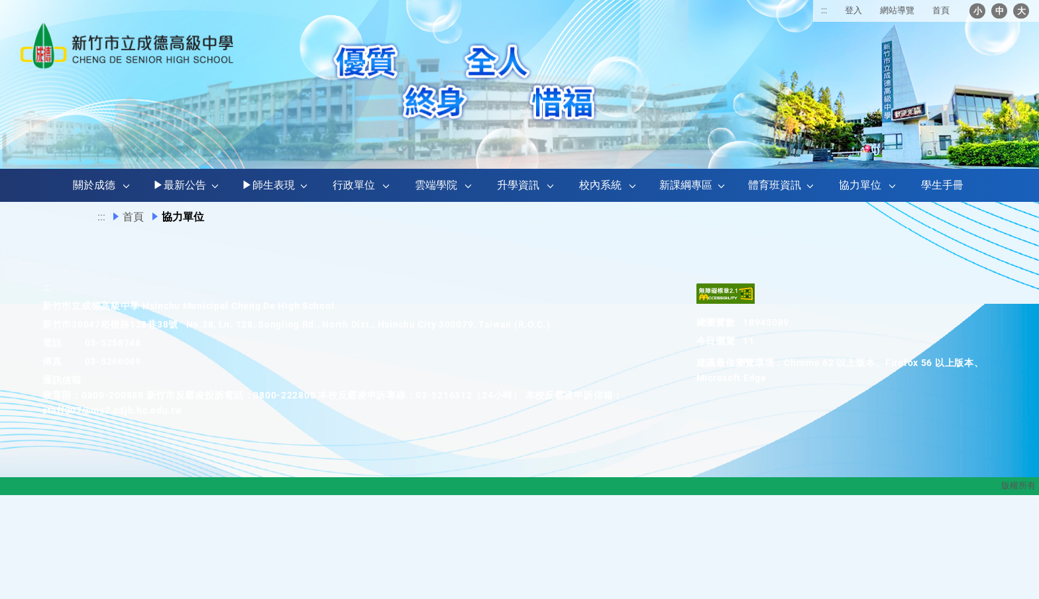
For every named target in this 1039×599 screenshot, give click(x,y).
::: (824, 10)
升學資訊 (518, 185)
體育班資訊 (774, 185)
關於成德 (94, 185)
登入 (853, 10)
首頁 (941, 10)
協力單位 (860, 185)
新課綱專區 (685, 185)
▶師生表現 (268, 185)
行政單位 (354, 185)
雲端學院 (436, 185)
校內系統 (600, 185)
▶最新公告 (179, 185)
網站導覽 (897, 10)
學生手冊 (942, 185)
